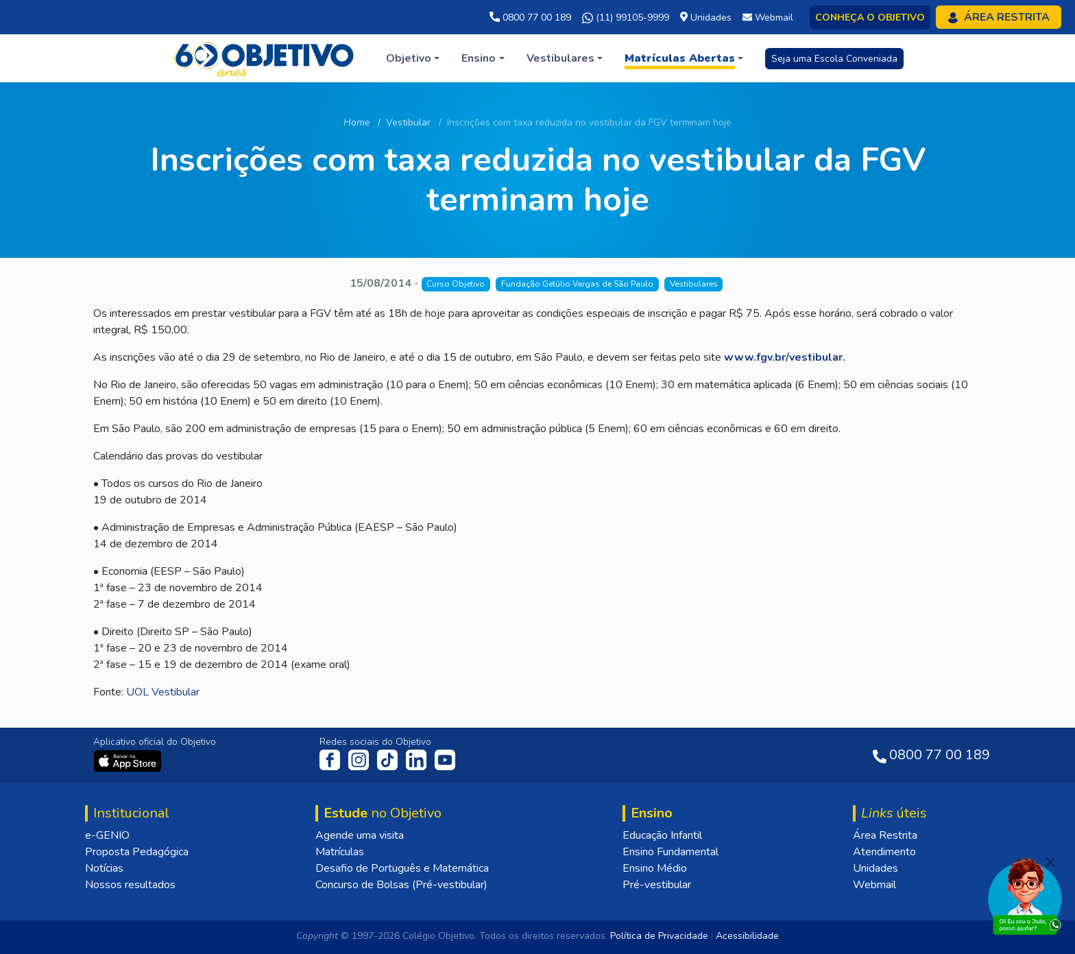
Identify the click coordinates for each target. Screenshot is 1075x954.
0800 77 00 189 (530, 17)
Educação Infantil (662, 835)
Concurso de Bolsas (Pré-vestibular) (401, 884)
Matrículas (339, 851)
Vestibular (408, 122)
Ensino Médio (655, 868)
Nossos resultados (130, 884)
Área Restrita (885, 835)
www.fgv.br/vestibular (783, 357)
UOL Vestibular (163, 692)
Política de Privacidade (659, 935)
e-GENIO (107, 835)
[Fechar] (1050, 862)
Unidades (875, 868)
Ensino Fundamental (670, 851)
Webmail (874, 884)
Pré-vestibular (657, 884)
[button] (412, 58)
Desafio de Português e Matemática (402, 868)
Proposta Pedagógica (137, 851)
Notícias (104, 868)
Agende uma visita (359, 835)
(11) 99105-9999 (625, 18)
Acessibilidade (747, 935)
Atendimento (884, 851)
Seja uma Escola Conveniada (834, 58)
